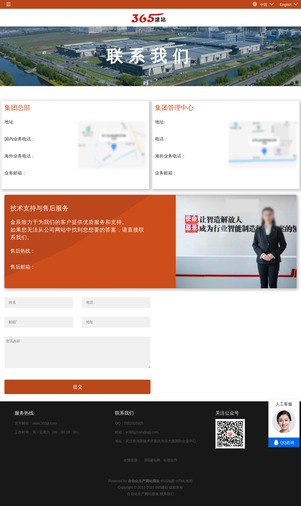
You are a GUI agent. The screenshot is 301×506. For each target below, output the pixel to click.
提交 (77, 386)
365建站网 (152, 460)
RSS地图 (168, 481)
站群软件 (170, 460)
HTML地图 (184, 481)
